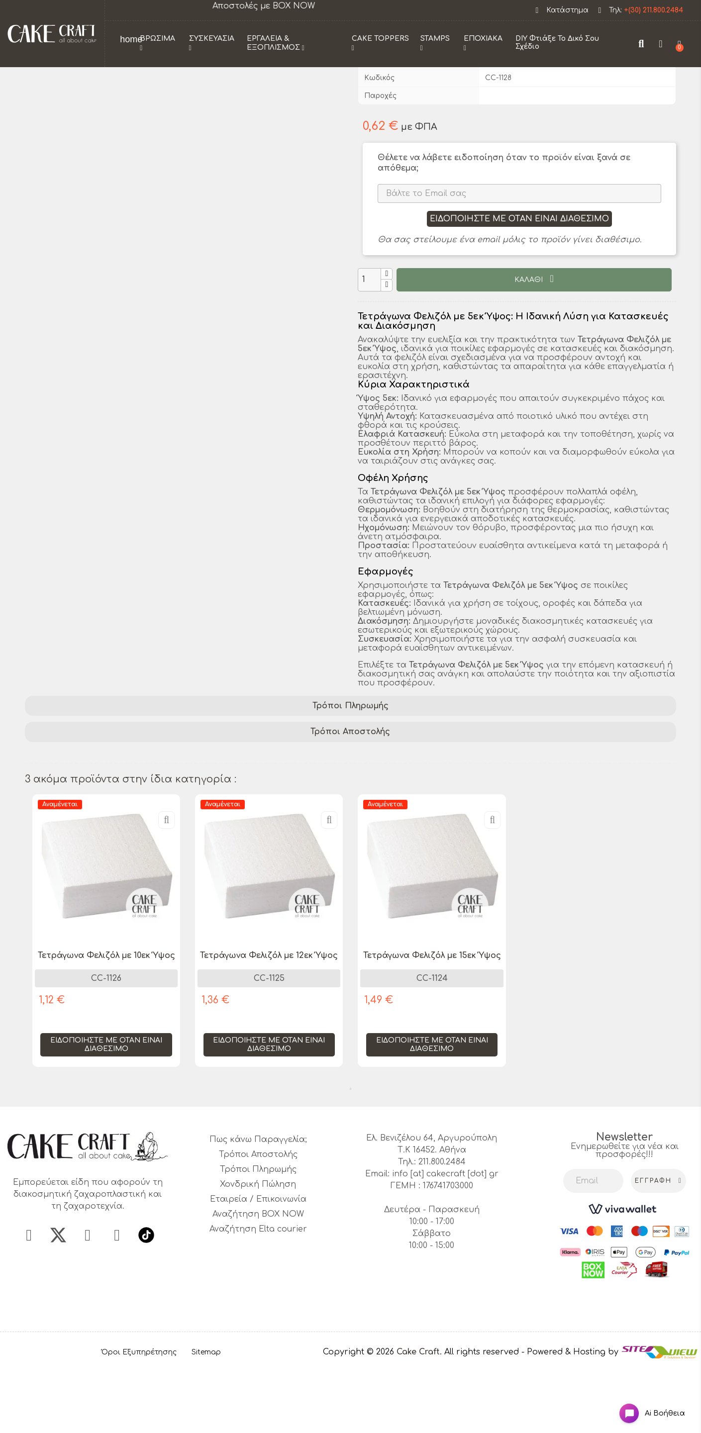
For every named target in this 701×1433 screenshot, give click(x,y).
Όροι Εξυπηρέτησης (139, 1419)
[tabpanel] (106, 1005)
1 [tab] (350, 1156)
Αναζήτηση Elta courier (258, 1296)
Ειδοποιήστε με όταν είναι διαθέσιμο (519, 286)
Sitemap (206, 1419)
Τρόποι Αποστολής (350, 798)
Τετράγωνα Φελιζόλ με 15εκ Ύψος (432, 1022)
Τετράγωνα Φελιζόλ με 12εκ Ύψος (269, 1022)
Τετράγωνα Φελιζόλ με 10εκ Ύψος (106, 1022)
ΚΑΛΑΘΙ (529, 347)
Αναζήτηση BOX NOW (258, 1281)
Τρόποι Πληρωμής (350, 772)
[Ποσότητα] (369, 347)
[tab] (350, 773)
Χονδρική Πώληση (258, 1251)
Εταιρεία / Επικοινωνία (258, 1266)
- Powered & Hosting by (571, 1419)
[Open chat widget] (644, 1405)
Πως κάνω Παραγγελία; (258, 1206)
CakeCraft (503, 127)
